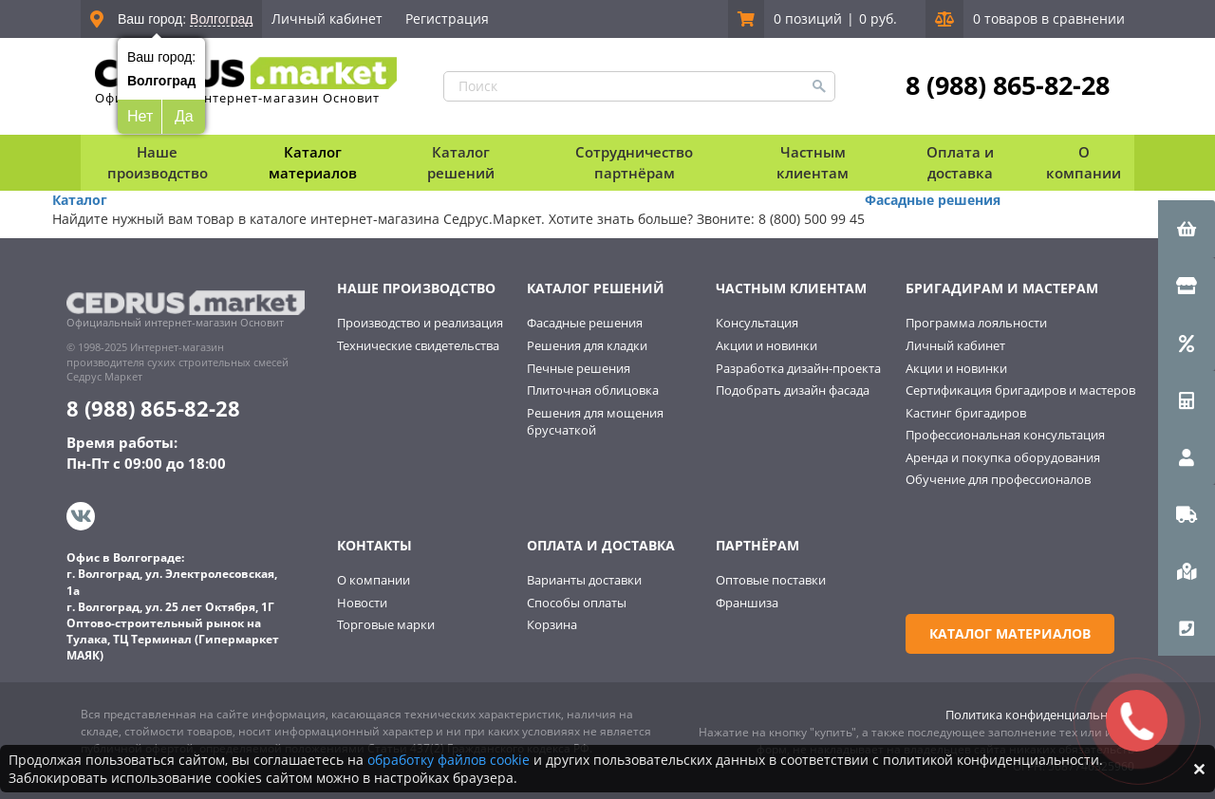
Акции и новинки (766, 345)
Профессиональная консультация (1005, 434)
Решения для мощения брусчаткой (595, 421)
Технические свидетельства (418, 345)
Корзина (552, 624)
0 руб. (878, 18)
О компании (373, 579)
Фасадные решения (932, 200)
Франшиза (747, 602)
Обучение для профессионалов (998, 479)
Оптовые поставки (771, 579)
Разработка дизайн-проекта (798, 368)
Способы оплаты (576, 602)
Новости (362, 602)
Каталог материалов (313, 161)
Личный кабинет (327, 18)
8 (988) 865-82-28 (1008, 85)
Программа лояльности (976, 322)
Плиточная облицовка (593, 390)
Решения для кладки (587, 345)
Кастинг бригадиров (966, 412)
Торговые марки (386, 624)
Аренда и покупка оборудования (1003, 457)
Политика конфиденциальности (1039, 714)
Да (184, 116)
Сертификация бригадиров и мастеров (1020, 390)
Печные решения (578, 368)
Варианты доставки (584, 579)
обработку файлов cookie (448, 760)
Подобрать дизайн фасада (792, 390)
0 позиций (808, 18)
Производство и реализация (420, 322)
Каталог (79, 200)
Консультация (757, 322)
